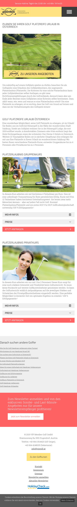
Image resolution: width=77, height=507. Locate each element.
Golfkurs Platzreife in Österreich (12, 380)
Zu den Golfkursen (38, 456)
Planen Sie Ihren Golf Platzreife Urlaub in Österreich (19, 358)
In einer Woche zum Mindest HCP (12, 361)
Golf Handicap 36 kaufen (9, 386)
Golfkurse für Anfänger (8, 377)
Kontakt (38, 466)
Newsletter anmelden (39, 477)
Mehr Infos (12, 214)
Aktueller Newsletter (38, 480)
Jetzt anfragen (14, 229)
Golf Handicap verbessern (9, 383)
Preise (8, 222)
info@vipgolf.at (38, 448)
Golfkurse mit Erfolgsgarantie (11, 373)
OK (40, 504)
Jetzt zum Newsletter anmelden (25, 416)
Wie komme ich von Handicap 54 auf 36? (15, 351)
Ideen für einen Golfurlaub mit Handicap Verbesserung (20, 367)
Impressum (38, 470)
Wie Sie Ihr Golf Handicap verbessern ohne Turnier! (19, 348)
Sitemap (38, 473)
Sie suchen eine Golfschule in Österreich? (15, 354)
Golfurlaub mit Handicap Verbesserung (14, 370)
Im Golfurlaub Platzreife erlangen (12, 364)
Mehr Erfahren (67, 500)
